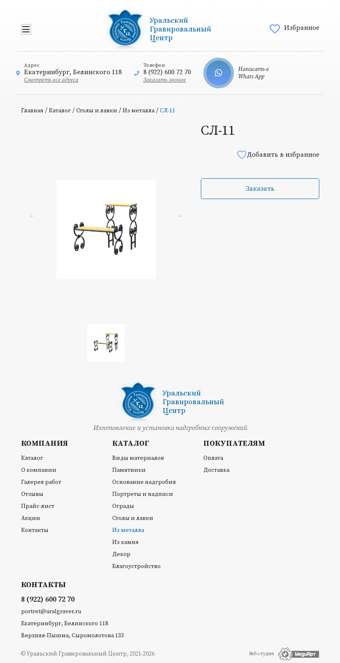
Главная (32, 110)
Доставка (216, 470)
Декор (121, 554)
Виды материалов (138, 458)
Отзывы (32, 494)
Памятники (129, 470)
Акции (30, 518)
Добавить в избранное (277, 154)
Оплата (213, 458)
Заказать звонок (164, 80)
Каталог (60, 110)
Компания (44, 443)
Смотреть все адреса (51, 80)
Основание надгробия (144, 482)
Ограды (123, 506)
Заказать (260, 189)
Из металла (138, 110)
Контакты (34, 530)
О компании (38, 470)
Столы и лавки (96, 110)
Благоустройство (136, 566)
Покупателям (234, 443)
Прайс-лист (37, 506)
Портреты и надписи (142, 494)
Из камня (125, 542)
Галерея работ (41, 482)
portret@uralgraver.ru (51, 611)
